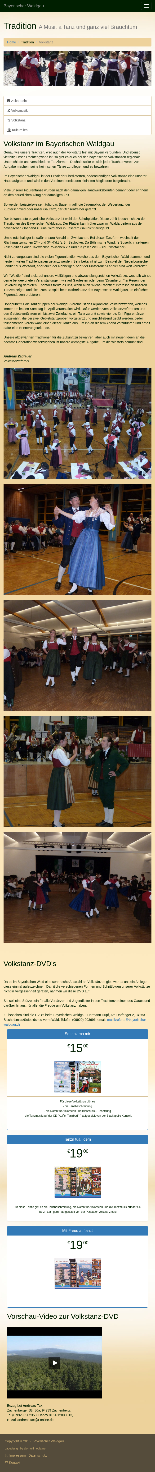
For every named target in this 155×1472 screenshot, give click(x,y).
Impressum (17, 1455)
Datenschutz (37, 1455)
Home (11, 42)
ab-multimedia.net (35, 1448)
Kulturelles (17, 130)
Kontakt (14, 1462)
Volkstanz (16, 120)
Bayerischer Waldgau (24, 6)
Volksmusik (17, 110)
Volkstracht (17, 101)
